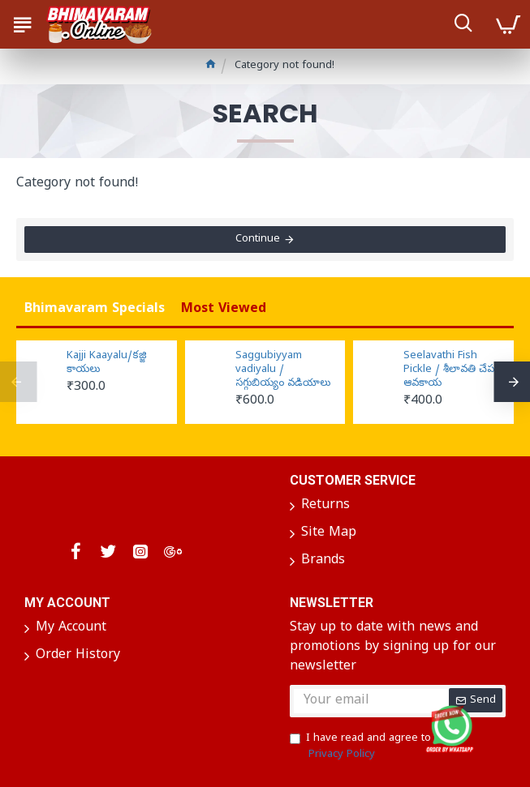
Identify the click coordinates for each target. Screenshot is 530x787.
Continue (257, 239)
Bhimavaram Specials (94, 310)
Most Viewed (223, 310)
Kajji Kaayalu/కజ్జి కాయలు (107, 363)
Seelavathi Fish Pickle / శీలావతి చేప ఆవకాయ (448, 370)
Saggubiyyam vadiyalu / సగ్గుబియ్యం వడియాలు (282, 370)
